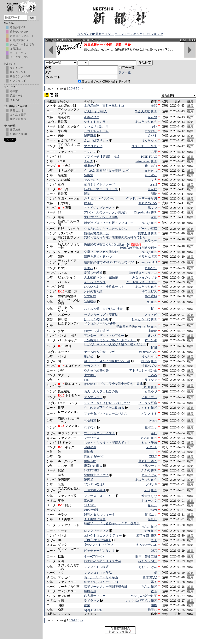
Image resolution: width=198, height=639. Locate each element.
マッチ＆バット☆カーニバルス (105, 413)
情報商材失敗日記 (96, 233)
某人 (154, 179)
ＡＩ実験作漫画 (95, 519)
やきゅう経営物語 (96, 370)
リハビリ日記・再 (96, 126)
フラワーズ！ (93, 437)
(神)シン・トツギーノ (99, 544)
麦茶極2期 (143, 535)
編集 (190, 105)
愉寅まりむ (149, 496)
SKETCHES (92, 470)
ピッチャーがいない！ (99, 550)
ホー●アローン (94, 556)
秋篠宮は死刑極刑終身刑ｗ (138, 247)
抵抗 (87, 193)
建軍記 (88, 203)
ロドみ (145, 361)
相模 (154, 605)
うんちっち (149, 140)
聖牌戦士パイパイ (96, 475)
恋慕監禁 (90, 420)
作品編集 (15, 129)
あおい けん (147, 566)
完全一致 (127, 67)
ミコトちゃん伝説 (96, 131)
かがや (152, 117)
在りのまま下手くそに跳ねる (104, 407)
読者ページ (16, 95)
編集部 (14, 91)
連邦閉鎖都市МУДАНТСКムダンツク (109, 262)
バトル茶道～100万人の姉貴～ (105, 308)
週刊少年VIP (17, 27)
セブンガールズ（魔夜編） (102, 314)
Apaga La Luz (93, 609)
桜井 (154, 308)
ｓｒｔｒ (144, 407)
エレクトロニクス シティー (103, 535)
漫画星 (88, 479)
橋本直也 (144, 233)
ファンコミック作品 (98, 572)
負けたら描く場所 (96, 331)
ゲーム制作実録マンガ (99, 351)
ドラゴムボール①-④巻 (100, 323)
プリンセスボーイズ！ (99, 433)
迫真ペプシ (149, 365)
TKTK (146, 387)
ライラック (91, 600)
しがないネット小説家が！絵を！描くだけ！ (115, 344)
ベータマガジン (19, 57)
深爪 (154, 217)
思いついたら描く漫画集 (101, 217)
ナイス (88, 161)
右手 (154, 152)
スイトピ (151, 314)
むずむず (90, 427)
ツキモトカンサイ (96, 121)
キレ (154, 126)
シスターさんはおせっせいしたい (107, 403)
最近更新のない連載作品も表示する (104, 81)
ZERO (153, 456)
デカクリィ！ (93, 365)
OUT (154, 550)
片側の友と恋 (93, 291)
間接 (154, 193)
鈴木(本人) (150, 577)
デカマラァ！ (93, 397)
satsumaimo (143, 161)
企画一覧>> (188, 40)
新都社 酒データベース (101, 189)
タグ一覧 (124, 72)
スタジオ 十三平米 (144, 146)
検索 (32, 18)
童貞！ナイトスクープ (99, 184)
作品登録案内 (18, 118)
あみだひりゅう (146, 121)
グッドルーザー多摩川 (141, 198)
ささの (145, 437)
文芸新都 (15, 48)
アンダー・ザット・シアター (104, 335)
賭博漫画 (90, 302)
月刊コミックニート (22, 35)
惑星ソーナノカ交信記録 (101, 252)
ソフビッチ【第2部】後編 (101, 156)
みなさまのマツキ (144, 277)
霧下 (154, 582)
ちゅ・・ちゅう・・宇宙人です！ (107, 442)
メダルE (151, 447)
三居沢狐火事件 (95, 490)
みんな (152, 189)
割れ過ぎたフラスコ (143, 272)
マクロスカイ (93, 146)
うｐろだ (15, 99)
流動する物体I (93, 456)
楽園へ (88, 268)
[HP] (154, 111)
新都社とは (16, 110)
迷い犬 (152, 335)
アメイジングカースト (99, 207)
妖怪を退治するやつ (98, 256)
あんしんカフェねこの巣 (101, 391)
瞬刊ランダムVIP (20, 76)
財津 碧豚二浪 (146, 556)
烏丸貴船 (151, 296)
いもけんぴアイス (137, 600)
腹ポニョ (151, 427)
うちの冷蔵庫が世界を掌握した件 (107, 170)
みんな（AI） (147, 561)
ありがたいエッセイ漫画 (101, 577)
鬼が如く (90, 356)
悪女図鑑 (90, 296)
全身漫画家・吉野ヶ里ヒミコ (104, 105)
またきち (151, 170)
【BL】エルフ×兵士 (97, 540)
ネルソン (151, 268)
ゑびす (152, 135)
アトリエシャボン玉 (143, 370)
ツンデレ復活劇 (95, 484)
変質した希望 (93, 272)
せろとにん (91, 179)
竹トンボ (151, 340)
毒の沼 (88, 500)
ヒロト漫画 (149, 442)
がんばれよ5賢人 (95, 111)
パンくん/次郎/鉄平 (144, 596)
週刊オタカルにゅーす (99, 514)
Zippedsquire (142, 212)
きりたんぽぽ (147, 256)
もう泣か (151, 175)
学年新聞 (90, 461)
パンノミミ (149, 413)
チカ (147, 530)
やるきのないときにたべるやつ (105, 228)
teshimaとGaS (148, 351)
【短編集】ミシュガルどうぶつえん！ (110, 340)
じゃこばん (149, 475)
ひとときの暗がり (96, 319)
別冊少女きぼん (19, 40)
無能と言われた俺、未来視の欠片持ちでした (115, 237)
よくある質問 (18, 114)
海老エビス (149, 291)
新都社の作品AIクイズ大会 (102, 561)
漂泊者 (88, 451)
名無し (152, 519)
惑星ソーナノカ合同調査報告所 (105, 586)
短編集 (88, 175)
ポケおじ (151, 131)
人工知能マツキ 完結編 (101, 277)
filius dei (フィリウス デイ (101, 582)
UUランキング (153, 34)
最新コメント (104, 34)
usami (153, 184)
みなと (152, 505)
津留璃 (152, 331)
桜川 (154, 347)
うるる (152, 375)
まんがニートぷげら (22, 44)
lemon (153, 420)
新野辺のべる (147, 203)
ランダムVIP (86, 34)
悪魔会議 (90, 591)
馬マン (152, 207)
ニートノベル (18, 52)
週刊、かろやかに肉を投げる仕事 (107, 361)
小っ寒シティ (147, 465)
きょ (154, 540)
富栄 (87, 605)
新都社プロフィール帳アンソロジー (108, 222)
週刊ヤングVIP (19, 31)
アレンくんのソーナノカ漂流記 (105, 212)
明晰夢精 (90, 166)
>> (81, 88)
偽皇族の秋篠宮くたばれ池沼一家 (107, 244)
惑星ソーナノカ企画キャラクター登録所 (112, 523)
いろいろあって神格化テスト (104, 286)
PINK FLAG (149, 156)
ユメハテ (90, 152)
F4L (86, 379)
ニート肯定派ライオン (141, 282)
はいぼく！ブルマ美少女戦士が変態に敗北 (113, 383)
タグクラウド (18, 80)
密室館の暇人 (93, 465)
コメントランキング (129, 34)
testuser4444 (149, 262)
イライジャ (149, 379)
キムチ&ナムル (146, 544)
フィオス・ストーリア (99, 496)
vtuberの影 (91, 510)
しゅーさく (149, 500)
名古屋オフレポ (95, 596)
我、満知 (151, 166)
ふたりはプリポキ (96, 140)
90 (148, 302)
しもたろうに (141, 319)
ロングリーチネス (96, 530)
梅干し (152, 609)
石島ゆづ (151, 391)
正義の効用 (91, 117)
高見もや (151, 241)
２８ (147, 490)
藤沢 (154, 105)
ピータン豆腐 (147, 228)
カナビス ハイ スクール (100, 198)
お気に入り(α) (18, 133)
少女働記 (90, 375)
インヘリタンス (95, 282)
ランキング (16, 67)
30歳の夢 (90, 447)
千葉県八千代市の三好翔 (133, 327)
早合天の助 (142, 111)
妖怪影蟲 (90, 135)
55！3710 (90, 505)
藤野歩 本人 (147, 461)
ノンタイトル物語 (96, 566)
